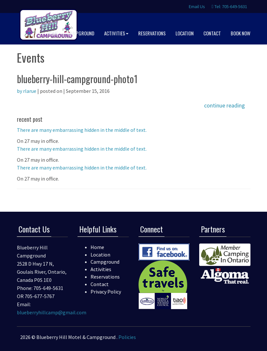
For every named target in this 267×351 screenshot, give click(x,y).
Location (100, 254)
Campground (105, 261)
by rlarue (26, 91)
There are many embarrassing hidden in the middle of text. (82, 130)
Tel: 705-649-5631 (229, 6)
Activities (101, 269)
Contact (100, 284)
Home (97, 247)
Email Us (196, 6)
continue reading (224, 105)
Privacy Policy (106, 291)
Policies (127, 337)
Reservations (105, 276)
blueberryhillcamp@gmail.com (51, 312)
